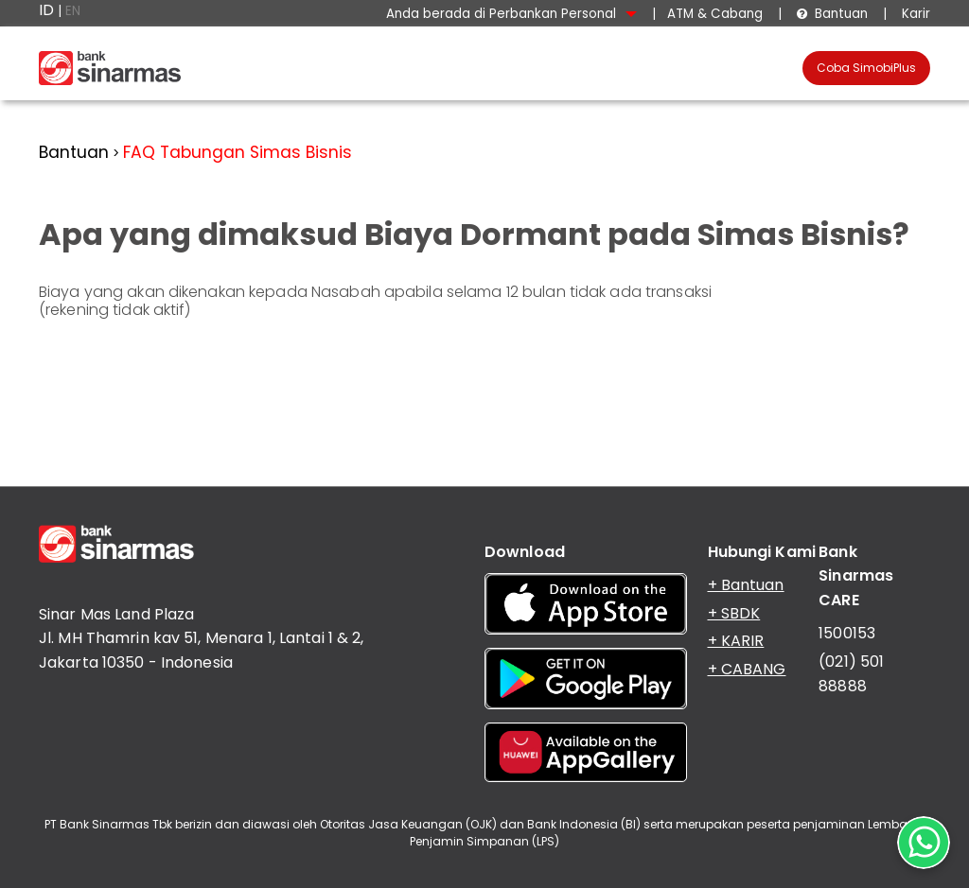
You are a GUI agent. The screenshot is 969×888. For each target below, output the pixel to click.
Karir (914, 14)
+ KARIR (736, 641)
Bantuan (832, 14)
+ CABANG (747, 669)
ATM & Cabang (715, 14)
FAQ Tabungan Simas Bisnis (237, 152)
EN (72, 11)
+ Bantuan (746, 585)
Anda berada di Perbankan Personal (511, 14)
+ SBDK (734, 613)
